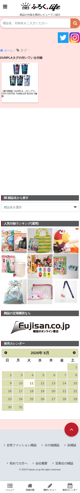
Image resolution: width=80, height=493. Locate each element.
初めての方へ (19, 463)
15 (75, 383)
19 (42, 391)
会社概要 (41, 463)
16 (10, 391)
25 (31, 399)
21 (64, 391)
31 (20, 407)
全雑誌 (71, 445)
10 (20, 383)
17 (20, 391)
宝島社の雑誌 (64, 463)
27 (53, 399)
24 (20, 399)
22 (75, 391)
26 (42, 399)
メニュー (10, 487)
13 (53, 383)
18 (31, 391)
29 (75, 399)
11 (31, 383)
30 (10, 407)
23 (10, 399)
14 (64, 383)
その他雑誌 (51, 445)
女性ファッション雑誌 (21, 445)
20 (53, 391)
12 (42, 383)
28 (64, 399)
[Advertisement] (40, 149)
